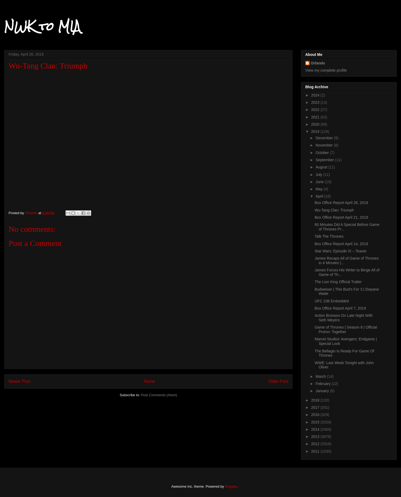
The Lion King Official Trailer (338, 282)
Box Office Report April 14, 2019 (341, 244)
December (324, 138)
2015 (316, 422)
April (319, 196)
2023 (316, 102)
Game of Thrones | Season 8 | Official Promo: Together (346, 329)
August (321, 167)
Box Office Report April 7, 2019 (340, 308)
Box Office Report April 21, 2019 (341, 217)
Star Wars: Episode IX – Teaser (341, 251)
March (321, 376)
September (325, 160)
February (323, 384)
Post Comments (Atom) (159, 395)
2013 (316, 436)
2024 (316, 95)
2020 (316, 124)
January (322, 391)
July (319, 174)
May (319, 189)
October (322, 153)
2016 (316, 415)
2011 (316, 451)
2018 (316, 400)
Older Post (278, 381)
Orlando (318, 63)
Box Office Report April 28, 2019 (341, 203)
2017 (316, 407)
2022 (316, 109)
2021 (316, 117)
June (320, 182)
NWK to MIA (42, 26)
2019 (316, 131)
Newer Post (19, 381)
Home (149, 381)
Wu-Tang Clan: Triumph (334, 210)
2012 (316, 444)
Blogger (231, 486)
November (324, 145)
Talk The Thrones (329, 236)
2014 (316, 429)
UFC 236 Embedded (332, 301)
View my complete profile (326, 70)
